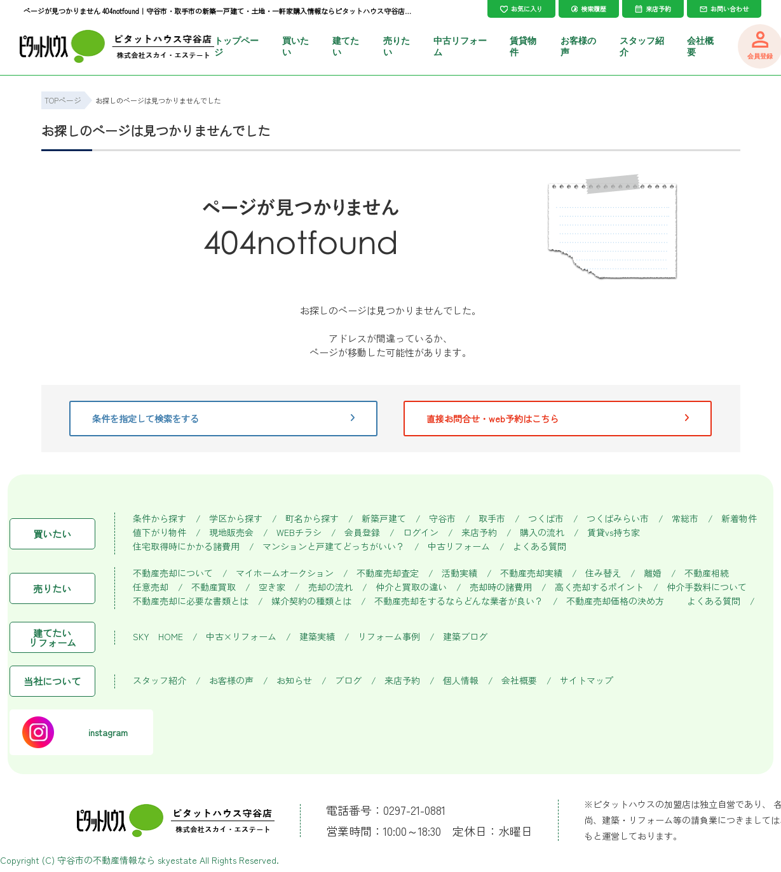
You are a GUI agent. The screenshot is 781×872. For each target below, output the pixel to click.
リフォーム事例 (389, 637)
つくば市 (546, 519)
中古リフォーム (459, 546)
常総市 (685, 519)
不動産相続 (706, 573)
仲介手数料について (707, 587)
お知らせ (294, 680)
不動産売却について (173, 573)
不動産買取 (213, 587)
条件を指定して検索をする (223, 418)
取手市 (492, 519)
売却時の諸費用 (501, 587)
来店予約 (479, 533)
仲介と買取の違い (411, 587)
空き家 (272, 587)
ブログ (348, 680)
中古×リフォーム (241, 637)
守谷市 (442, 519)
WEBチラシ (299, 533)
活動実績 (459, 573)
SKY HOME (158, 637)
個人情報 (461, 680)
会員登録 (362, 533)
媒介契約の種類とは (311, 601)
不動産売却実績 (531, 573)
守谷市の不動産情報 (97, 860)
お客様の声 (231, 680)
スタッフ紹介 (159, 680)
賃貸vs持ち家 (613, 533)
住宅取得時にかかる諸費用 (186, 546)
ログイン (420, 533)
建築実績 (317, 637)
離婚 (653, 573)
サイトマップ (586, 680)
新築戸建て (384, 519)
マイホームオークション (285, 573)
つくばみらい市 (618, 519)
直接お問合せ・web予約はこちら (557, 418)
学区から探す (235, 519)
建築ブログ (465, 637)
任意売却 (150, 587)
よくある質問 (539, 546)
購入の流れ (542, 533)
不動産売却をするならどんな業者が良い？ (458, 601)
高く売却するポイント (599, 587)
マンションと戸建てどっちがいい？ (333, 546)
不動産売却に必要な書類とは (190, 601)
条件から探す (159, 519)
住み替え (603, 573)
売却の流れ (330, 587)
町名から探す (312, 519)
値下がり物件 (159, 533)
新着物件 (739, 519)
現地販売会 (231, 533)
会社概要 (519, 680)
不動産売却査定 (388, 573)
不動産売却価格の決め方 (615, 601)
